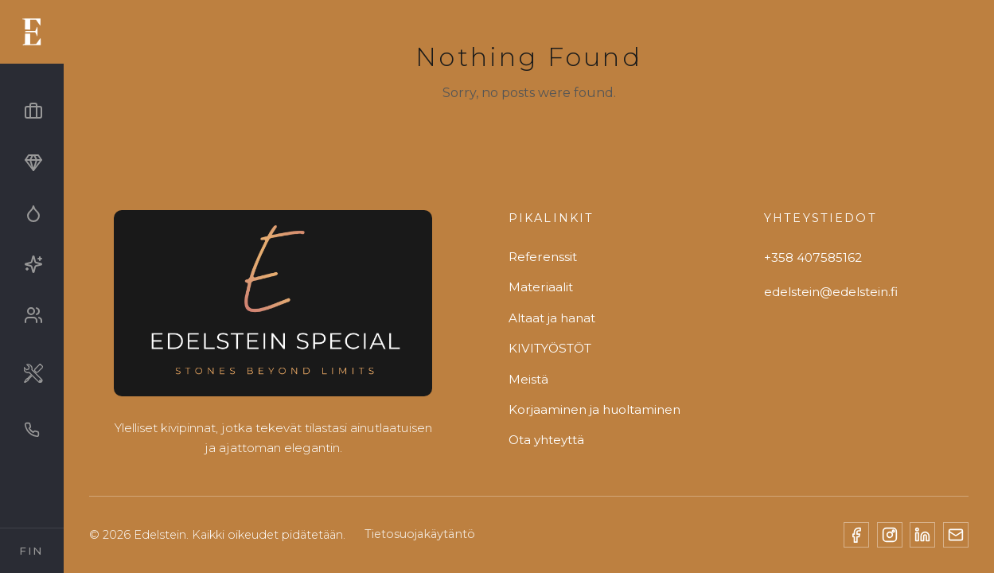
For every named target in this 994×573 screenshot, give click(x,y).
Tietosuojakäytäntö (419, 534)
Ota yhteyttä (546, 439)
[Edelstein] (273, 309)
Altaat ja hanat (552, 317)
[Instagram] (889, 535)
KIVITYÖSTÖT (550, 348)
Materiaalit (541, 286)
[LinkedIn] (922, 535)
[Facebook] (856, 535)
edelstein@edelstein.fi (831, 291)
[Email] (956, 535)
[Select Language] (32, 550)
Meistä (528, 379)
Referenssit (543, 256)
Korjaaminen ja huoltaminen (594, 409)
